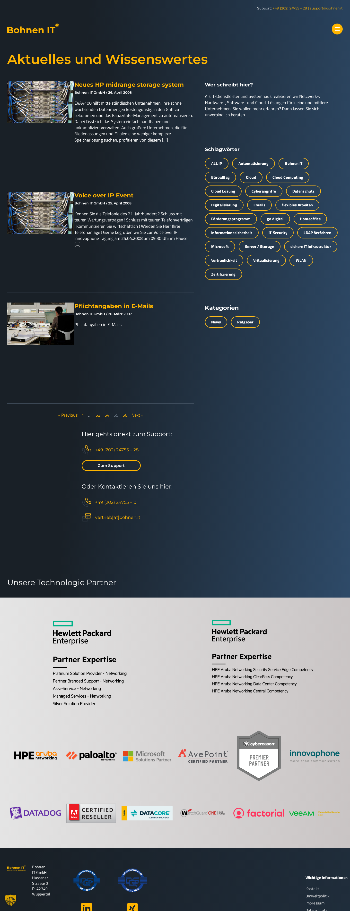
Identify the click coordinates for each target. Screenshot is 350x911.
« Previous (68, 415)
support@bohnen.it (326, 8)
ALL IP (216, 163)
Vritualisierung (266, 260)
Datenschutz (303, 191)
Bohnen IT (293, 163)
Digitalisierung (224, 205)
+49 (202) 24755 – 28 (290, 8)
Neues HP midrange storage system (129, 84)
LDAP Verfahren (317, 232)
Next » (137, 415)
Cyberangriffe (264, 191)
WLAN (301, 260)
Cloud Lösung (223, 191)
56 (124, 415)
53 (98, 415)
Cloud (251, 177)
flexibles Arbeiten (297, 205)
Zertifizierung (223, 274)
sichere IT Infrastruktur (310, 246)
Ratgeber (245, 322)
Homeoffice (310, 218)
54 (107, 415)
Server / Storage (259, 246)
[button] (10, 900)
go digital (275, 218)
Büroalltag (220, 177)
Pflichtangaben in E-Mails (113, 306)
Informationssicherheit (231, 232)
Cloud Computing (287, 177)
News (216, 322)
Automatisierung (253, 163)
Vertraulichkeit (224, 260)
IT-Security (278, 232)
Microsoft (220, 246)
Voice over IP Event (103, 195)
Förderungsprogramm (231, 218)
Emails (259, 205)
